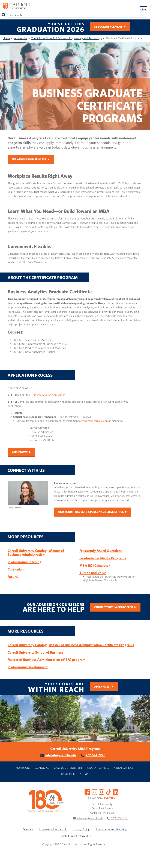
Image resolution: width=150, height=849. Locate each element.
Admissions (23, 767)
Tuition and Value (92, 573)
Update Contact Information (75, 836)
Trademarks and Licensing (111, 829)
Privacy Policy (81, 829)
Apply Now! (20, 452)
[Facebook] (87, 791)
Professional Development (28, 667)
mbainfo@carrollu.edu (60, 755)
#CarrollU (109, 797)
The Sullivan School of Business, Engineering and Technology (66, 38)
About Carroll (123, 767)
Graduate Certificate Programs (102, 558)
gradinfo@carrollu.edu (94, 420)
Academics (20, 38)
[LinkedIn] (115, 791)
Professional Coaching (24, 562)
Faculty (13, 577)
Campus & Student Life (68, 767)
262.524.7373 (119, 818)
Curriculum (16, 569)
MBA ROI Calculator (95, 565)
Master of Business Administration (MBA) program (46, 659)
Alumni (84, 773)
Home (6, 38)
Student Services (98, 767)
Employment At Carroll (53, 829)
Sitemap (28, 829)
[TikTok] (108, 791)
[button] (143, 842)
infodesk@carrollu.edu (90, 818)
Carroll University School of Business (35, 652)
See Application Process (29, 159)
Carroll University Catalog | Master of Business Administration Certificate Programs (71, 645)
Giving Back (67, 773)
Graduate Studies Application (48, 394)
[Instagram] (101, 791)
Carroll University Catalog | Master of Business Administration (36, 553)
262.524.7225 (95, 755)
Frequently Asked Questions (100, 551)
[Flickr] (94, 791)
